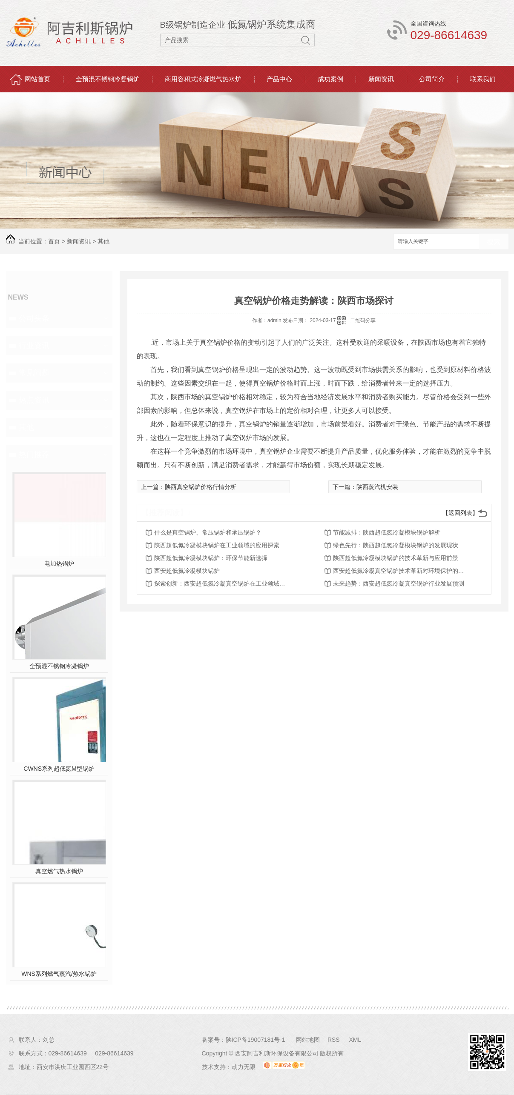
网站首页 (37, 79)
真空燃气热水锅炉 (59, 871)
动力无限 (244, 1067)
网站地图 (308, 1039)
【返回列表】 (460, 512)
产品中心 (279, 79)
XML (355, 1039)
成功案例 (330, 79)
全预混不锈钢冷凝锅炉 (108, 79)
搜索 (493, 242)
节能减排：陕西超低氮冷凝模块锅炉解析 (386, 532)
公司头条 (34, 318)
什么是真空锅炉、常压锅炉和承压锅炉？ (207, 532)
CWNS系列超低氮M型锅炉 (58, 768)
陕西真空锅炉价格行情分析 (200, 486)
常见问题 (34, 373)
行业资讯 (34, 345)
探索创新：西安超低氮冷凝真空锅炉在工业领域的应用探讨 (222, 583)
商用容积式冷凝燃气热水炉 (203, 79)
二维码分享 (363, 320)
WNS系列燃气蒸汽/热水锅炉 (59, 973)
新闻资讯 (381, 79)
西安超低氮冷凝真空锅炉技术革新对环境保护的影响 (401, 570)
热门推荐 (34, 454)
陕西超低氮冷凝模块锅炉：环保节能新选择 (210, 558)
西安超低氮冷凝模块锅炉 (187, 570)
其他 (103, 241)
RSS (334, 1039)
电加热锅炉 (59, 563)
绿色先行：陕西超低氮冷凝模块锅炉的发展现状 (395, 545)
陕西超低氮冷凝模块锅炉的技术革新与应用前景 (395, 558)
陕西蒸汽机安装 (377, 486)
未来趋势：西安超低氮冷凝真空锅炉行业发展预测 (398, 583)
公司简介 (432, 79)
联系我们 (483, 79)
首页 (54, 241)
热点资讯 (34, 400)
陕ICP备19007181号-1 (255, 1039)
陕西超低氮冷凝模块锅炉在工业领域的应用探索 (216, 545)
